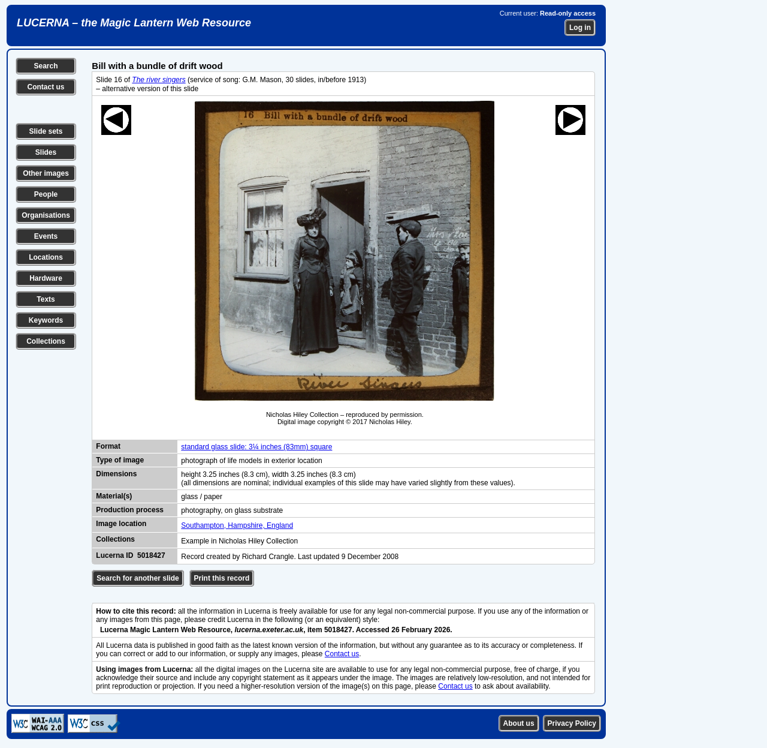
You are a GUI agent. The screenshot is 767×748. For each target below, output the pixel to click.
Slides (45, 152)
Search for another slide (137, 578)
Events (46, 236)
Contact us (45, 87)
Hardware (45, 278)
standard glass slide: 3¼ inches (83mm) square (256, 447)
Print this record (222, 578)
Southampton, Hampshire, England (237, 525)
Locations (46, 257)
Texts (46, 299)
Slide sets (45, 131)
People (46, 194)
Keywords (46, 320)
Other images (46, 173)
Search (46, 66)
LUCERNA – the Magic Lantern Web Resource (134, 23)
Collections (45, 341)
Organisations (46, 215)
